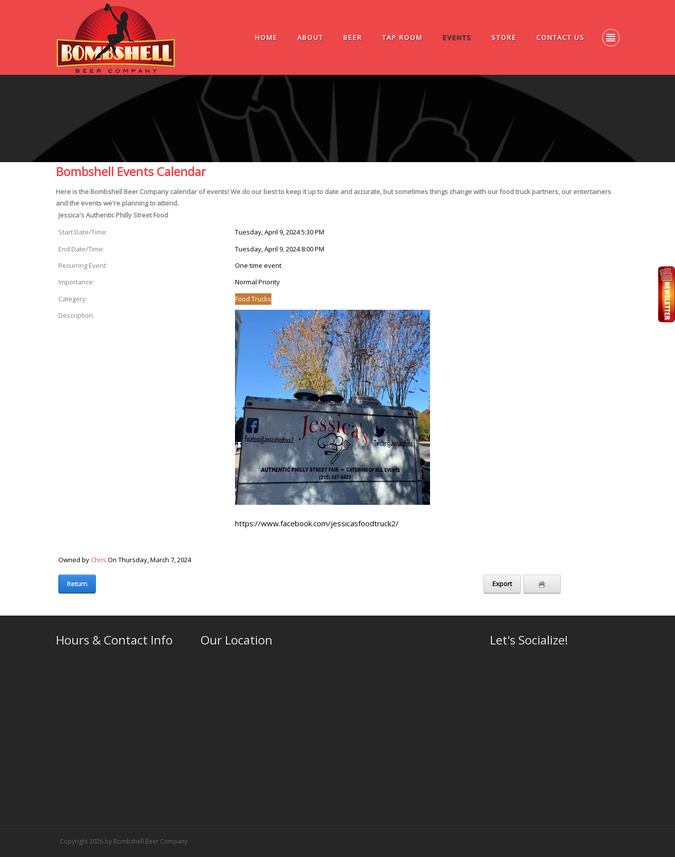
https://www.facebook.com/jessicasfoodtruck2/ (317, 523)
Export (502, 583)
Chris (98, 559)
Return (77, 583)
